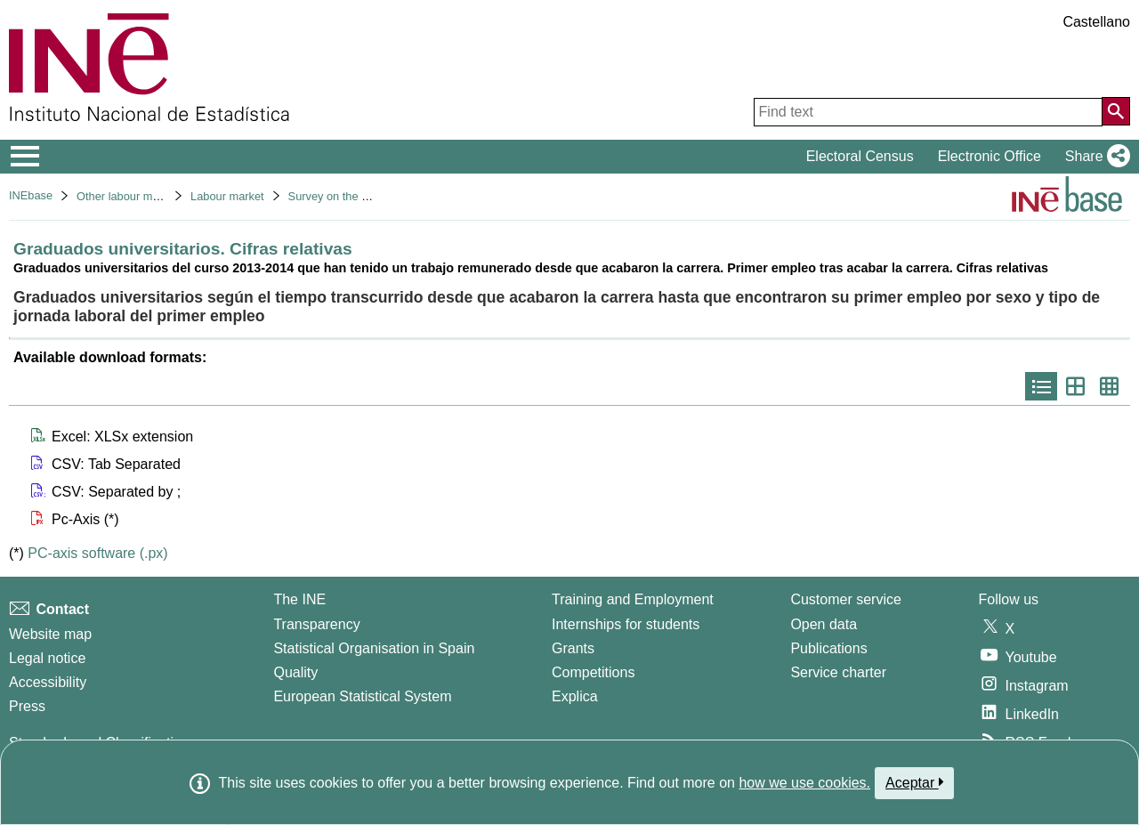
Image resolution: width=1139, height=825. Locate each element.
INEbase (31, 195)
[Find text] (928, 112)
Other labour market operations (155, 196)
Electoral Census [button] (860, 156)
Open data (823, 624)
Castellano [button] (1096, 21)
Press (27, 706)
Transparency (316, 624)
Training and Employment (633, 599)
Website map (50, 634)
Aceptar (914, 782)
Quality (295, 672)
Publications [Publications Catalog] (828, 648)
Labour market (227, 196)
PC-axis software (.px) (97, 553)
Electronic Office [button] (989, 156)
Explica (575, 696)
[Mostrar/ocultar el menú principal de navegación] (25, 157)
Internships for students (625, 624)
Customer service (845, 599)
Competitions (593, 672)
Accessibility (47, 682)
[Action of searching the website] (1116, 111)
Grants (573, 648)
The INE (299, 599)
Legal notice (47, 658)
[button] (1094, 157)
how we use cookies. (804, 782)
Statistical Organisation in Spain (373, 648)
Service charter (838, 672)
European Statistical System (362, 696)
